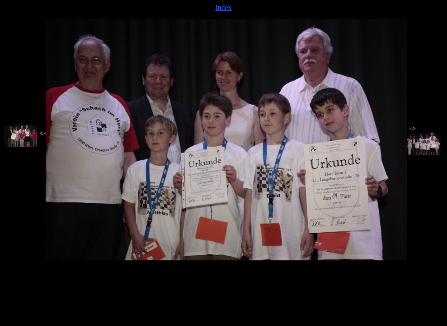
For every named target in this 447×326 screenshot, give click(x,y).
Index (223, 7)
